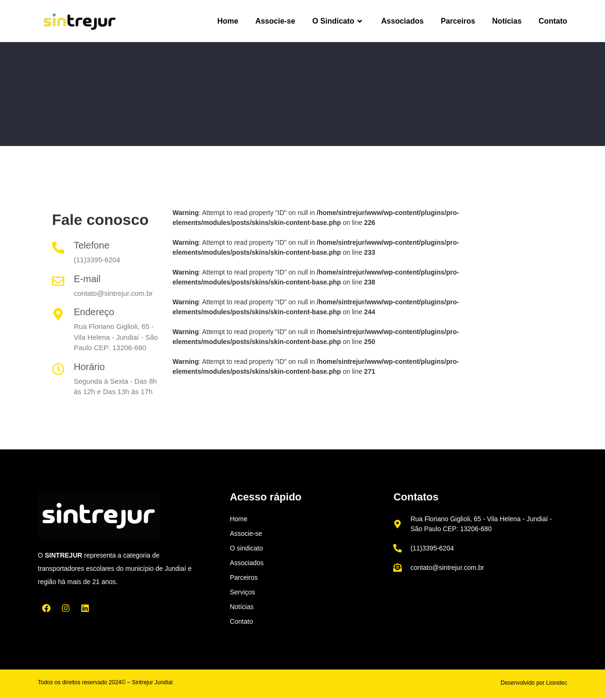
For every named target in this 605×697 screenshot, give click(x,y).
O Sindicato (338, 21)
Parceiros (458, 21)
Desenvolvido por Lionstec (534, 683)
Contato (553, 21)
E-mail (87, 279)
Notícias (506, 21)
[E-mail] (58, 281)
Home (227, 21)
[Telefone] (58, 247)
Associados (402, 21)
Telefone (92, 245)
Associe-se (275, 21)
